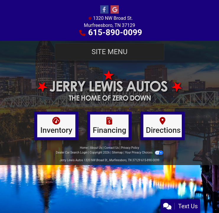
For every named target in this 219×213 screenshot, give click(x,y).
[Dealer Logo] (109, 86)
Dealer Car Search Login (71, 152)
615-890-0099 (115, 32)
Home (84, 147)
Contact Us (111, 147)
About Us (96, 147)
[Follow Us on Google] (115, 9)
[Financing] (109, 126)
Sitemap (117, 152)
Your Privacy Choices (144, 152)
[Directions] (162, 126)
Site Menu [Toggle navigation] (110, 52)
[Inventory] (56, 126)
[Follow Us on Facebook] (104, 9)
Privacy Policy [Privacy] (130, 147)
